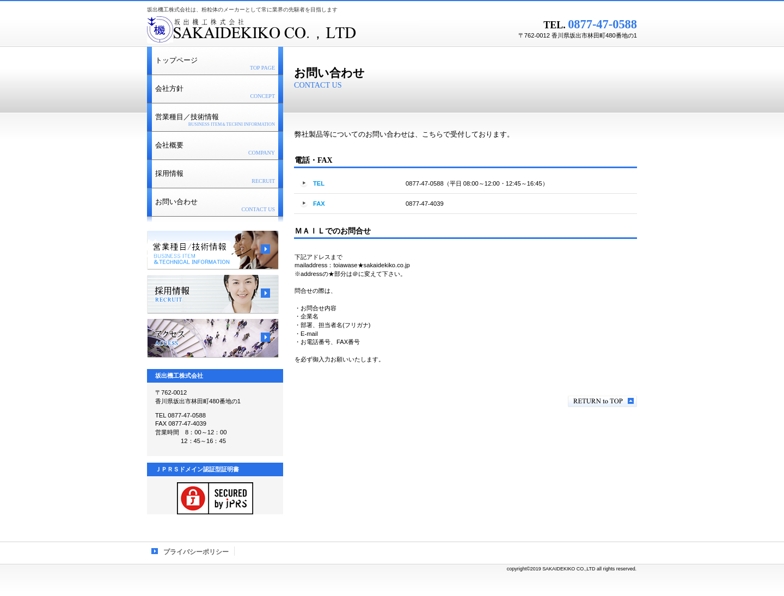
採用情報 (213, 294)
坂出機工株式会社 (283, 30)
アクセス (213, 338)
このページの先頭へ (602, 401)
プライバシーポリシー (196, 552)
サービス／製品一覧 (213, 250)
